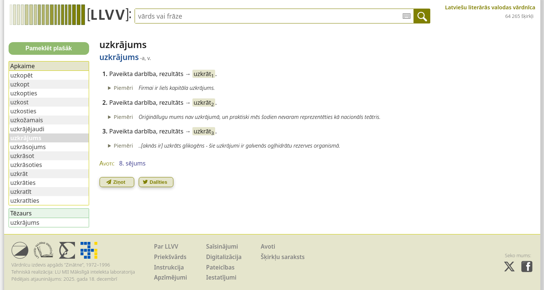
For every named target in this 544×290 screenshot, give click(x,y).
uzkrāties (23, 183)
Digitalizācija (224, 257)
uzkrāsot (22, 156)
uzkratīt (21, 191)
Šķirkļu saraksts (283, 257)
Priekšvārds (170, 257)
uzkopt (19, 84)
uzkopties (23, 93)
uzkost (19, 102)
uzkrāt (204, 74)
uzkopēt (21, 75)
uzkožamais (26, 120)
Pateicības (220, 267)
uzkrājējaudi (27, 129)
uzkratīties (25, 200)
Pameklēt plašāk (48, 48)
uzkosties (23, 111)
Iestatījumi (221, 277)
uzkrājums (25, 222)
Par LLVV (166, 246)
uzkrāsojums (28, 147)
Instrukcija (169, 267)
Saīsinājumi (222, 246)
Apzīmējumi (170, 277)
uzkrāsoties (26, 165)
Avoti (268, 246)
